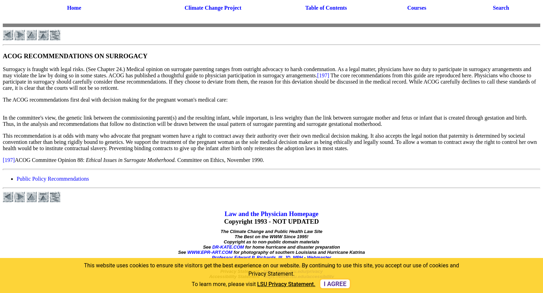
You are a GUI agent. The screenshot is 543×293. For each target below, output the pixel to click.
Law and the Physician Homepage (271, 213)
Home (74, 8)
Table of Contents (326, 8)
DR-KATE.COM (228, 247)
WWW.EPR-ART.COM (209, 252)
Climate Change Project (213, 8)
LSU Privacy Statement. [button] (286, 284)
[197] (323, 75)
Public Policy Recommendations (53, 179)
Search (501, 8)
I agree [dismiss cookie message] (335, 283)
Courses (416, 8)
